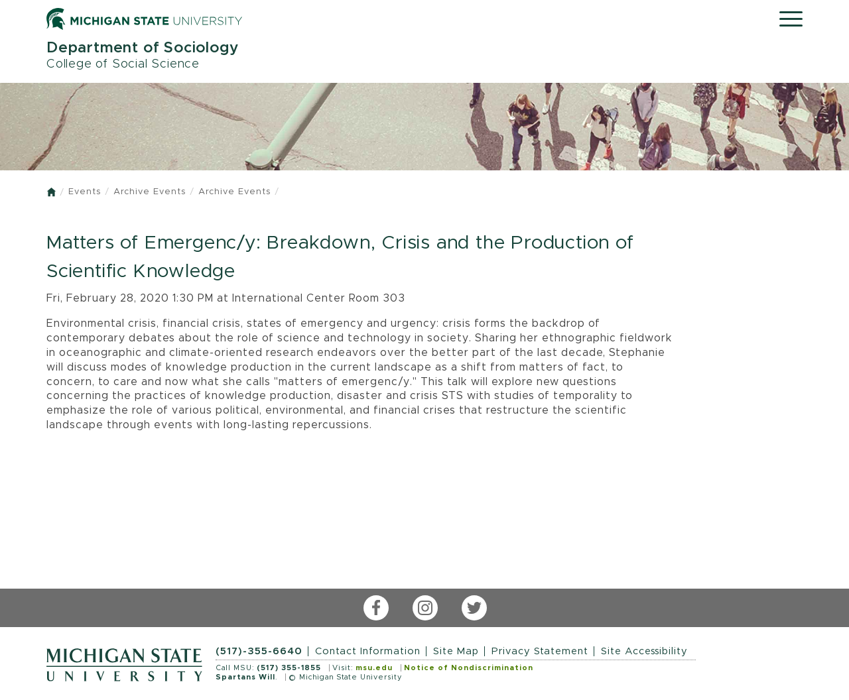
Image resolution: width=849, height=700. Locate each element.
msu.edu (374, 667)
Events (84, 192)
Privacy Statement (539, 651)
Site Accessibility (644, 651)
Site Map (456, 651)
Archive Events (149, 192)
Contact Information (368, 651)
